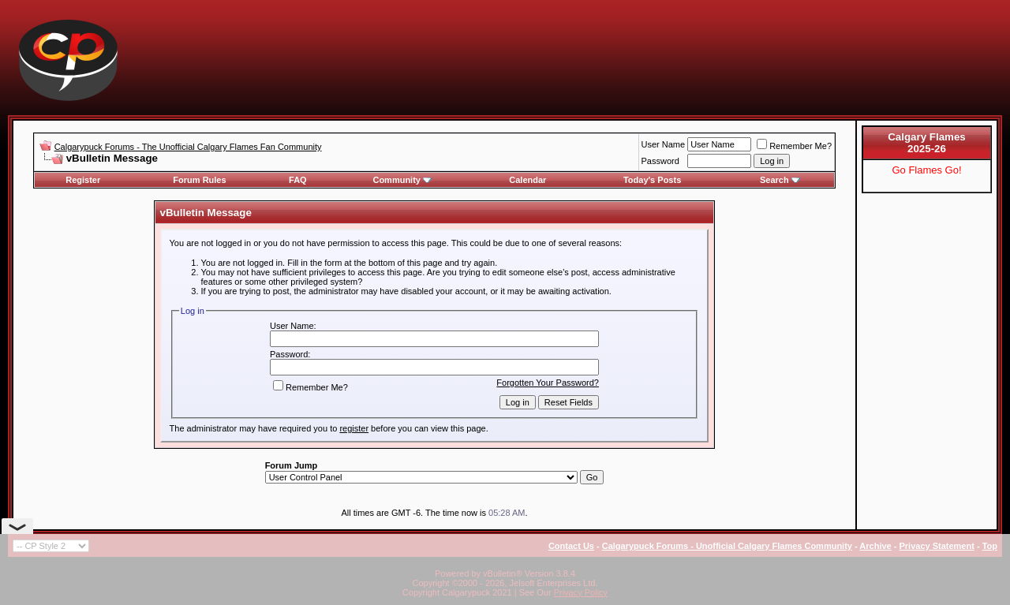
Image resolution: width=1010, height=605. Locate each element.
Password (660, 161)
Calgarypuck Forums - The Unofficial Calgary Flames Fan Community (188, 146)
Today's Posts (652, 180)
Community (402, 180)
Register (82, 180)
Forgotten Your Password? (547, 382)
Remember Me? (794, 146)
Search (780, 180)
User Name (664, 144)
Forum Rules (199, 180)
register (353, 428)
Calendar (527, 180)
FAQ (298, 180)
